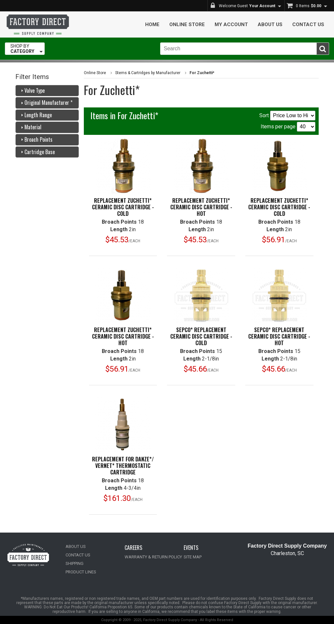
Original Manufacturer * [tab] (45, 102)
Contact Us (308, 24)
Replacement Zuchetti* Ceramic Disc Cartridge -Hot (201, 207)
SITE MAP (193, 556)
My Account (231, 24)
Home (152, 24)
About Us (270, 24)
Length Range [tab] (35, 115)
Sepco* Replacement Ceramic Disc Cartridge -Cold (201, 336)
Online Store (187, 24)
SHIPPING (75, 563)
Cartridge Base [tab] (37, 152)
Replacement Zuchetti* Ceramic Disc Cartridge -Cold (123, 207)
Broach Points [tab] (36, 139)
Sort (287, 115)
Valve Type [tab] (32, 90)
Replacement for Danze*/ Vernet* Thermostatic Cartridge (123, 465)
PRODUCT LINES (81, 571)
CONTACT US (78, 554)
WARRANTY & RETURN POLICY (153, 556)
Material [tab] (30, 127)
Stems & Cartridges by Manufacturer (147, 73)
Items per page (288, 127)
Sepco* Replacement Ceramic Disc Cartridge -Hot (279, 336)
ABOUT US (76, 546)
